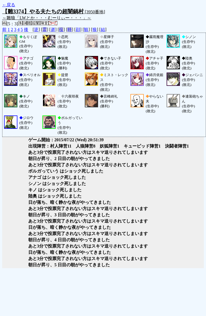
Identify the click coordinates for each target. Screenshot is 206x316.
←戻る (8, 4)
